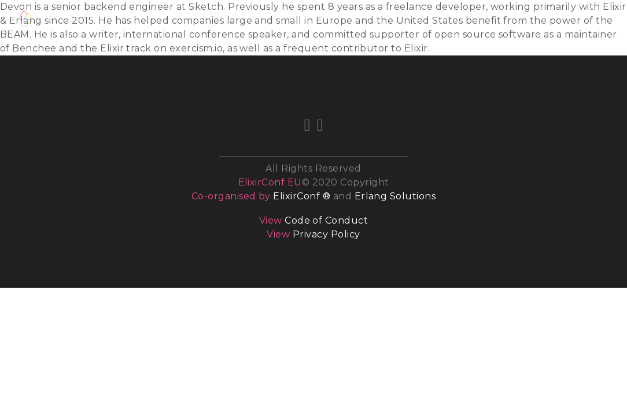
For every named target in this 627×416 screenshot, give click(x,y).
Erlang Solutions (395, 196)
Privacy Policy (326, 234)
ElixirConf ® (301, 196)
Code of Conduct (326, 220)
